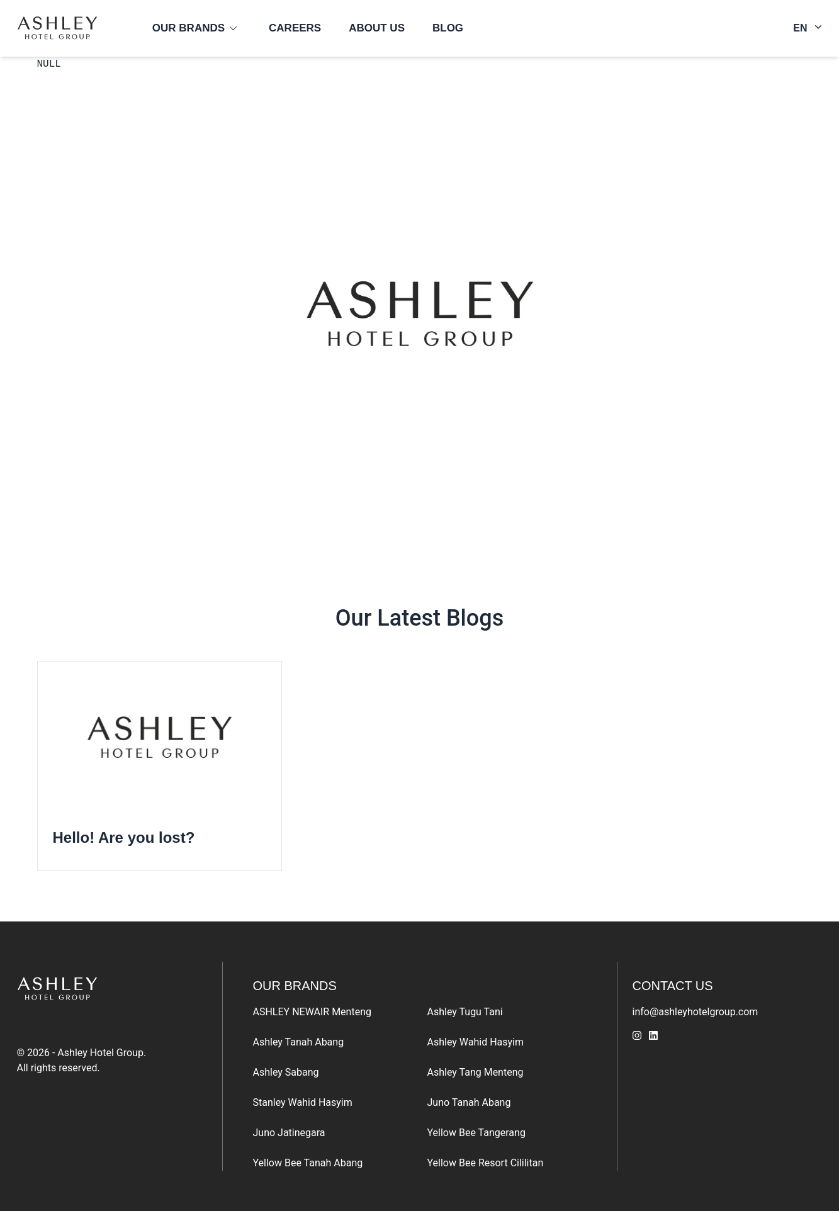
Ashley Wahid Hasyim (475, 1042)
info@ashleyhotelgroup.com (695, 1012)
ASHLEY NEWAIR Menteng (312, 1012)
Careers (295, 28)
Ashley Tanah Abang (298, 1042)
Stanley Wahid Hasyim (302, 1102)
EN (807, 27)
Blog (447, 28)
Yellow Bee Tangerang (476, 1133)
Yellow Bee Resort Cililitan (485, 1163)
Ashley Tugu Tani (465, 1012)
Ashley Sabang (286, 1072)
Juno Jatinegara (289, 1133)
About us (377, 28)
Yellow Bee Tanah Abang (308, 1163)
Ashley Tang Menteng (475, 1072)
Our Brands (188, 28)
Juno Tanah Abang (469, 1102)
